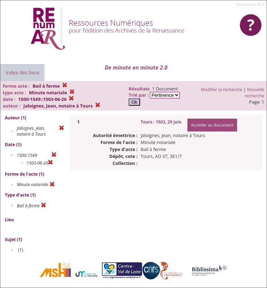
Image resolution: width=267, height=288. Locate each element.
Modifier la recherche (221, 90)
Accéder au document (212, 125)
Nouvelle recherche (254, 93)
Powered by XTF (250, 4)
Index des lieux (22, 72)
